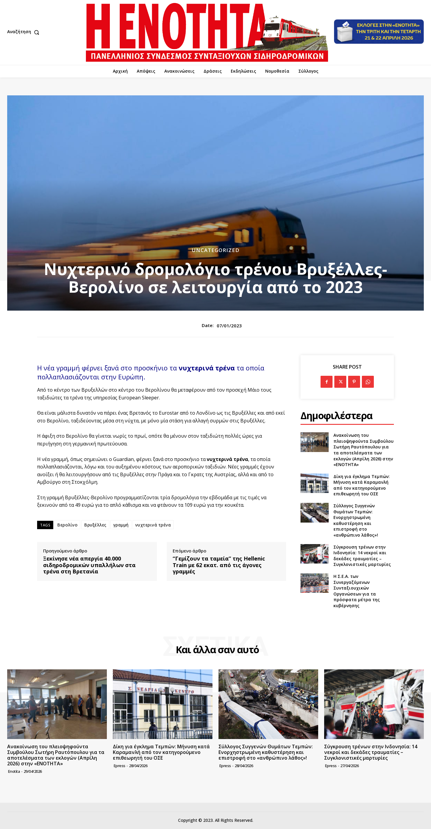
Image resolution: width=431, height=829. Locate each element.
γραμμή (121, 525)
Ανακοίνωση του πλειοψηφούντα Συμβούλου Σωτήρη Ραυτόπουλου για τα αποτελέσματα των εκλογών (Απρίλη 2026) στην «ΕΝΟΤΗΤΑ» (363, 449)
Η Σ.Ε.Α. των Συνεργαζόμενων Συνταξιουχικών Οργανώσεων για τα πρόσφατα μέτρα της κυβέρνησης (356, 590)
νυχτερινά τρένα (153, 525)
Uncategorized (215, 250)
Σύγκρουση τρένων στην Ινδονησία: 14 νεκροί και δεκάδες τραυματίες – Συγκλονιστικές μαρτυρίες (362, 555)
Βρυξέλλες (95, 525)
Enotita (14, 771)
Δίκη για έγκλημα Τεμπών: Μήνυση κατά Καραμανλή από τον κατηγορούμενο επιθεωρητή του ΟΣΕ (361, 485)
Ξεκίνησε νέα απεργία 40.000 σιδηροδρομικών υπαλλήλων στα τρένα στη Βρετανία (89, 565)
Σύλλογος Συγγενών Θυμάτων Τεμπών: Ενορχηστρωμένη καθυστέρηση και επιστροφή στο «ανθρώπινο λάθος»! (355, 520)
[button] (24, 32)
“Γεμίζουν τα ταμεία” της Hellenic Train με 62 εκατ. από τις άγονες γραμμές (219, 565)
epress (119, 765)
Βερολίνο (67, 525)
